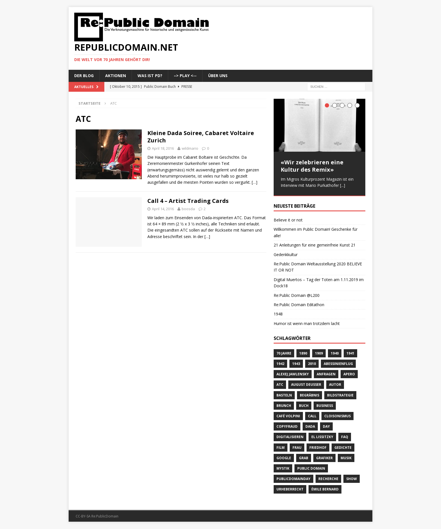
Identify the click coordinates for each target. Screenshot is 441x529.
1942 (280, 364)
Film (280, 447)
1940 (335, 353)
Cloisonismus (337, 416)
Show (351, 479)
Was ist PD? (150, 75)
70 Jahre (283, 353)
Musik (346, 458)
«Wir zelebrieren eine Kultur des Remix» (312, 165)
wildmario (190, 148)
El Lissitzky (322, 437)
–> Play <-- (185, 75)
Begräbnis (309, 395)
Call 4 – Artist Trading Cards (188, 201)
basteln (284, 395)
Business (324, 406)
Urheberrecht (289, 489)
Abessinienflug (338, 364)
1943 (296, 364)
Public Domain (311, 468)
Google (283, 458)
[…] (254, 182)
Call (312, 416)
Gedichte (343, 447)
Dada (310, 426)
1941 (350, 353)
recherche (328, 479)
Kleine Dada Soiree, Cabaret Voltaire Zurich (200, 136)
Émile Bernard (325, 489)
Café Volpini (288, 416)
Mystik (282, 468)
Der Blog (84, 75)
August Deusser (306, 385)
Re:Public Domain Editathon (299, 305)
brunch (283, 406)
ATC (279, 385)
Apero (349, 374)
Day (326, 426)
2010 (312, 364)
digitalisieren (289, 437)
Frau (297, 447)
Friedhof (318, 447)
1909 (319, 353)
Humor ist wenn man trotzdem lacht (307, 323)
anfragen (326, 374)
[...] (342, 185)
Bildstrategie (340, 395)
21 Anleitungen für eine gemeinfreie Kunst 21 (315, 245)
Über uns (218, 75)
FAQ (344, 437)
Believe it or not (288, 220)
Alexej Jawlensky (292, 374)
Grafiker (324, 458)
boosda (188, 208)
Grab (303, 458)
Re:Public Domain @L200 (297, 295)
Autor (335, 385)
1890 (303, 353)
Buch (304, 406)
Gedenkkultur (286, 254)
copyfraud (287, 426)
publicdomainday (293, 479)
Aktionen (115, 75)
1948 (278, 314)
